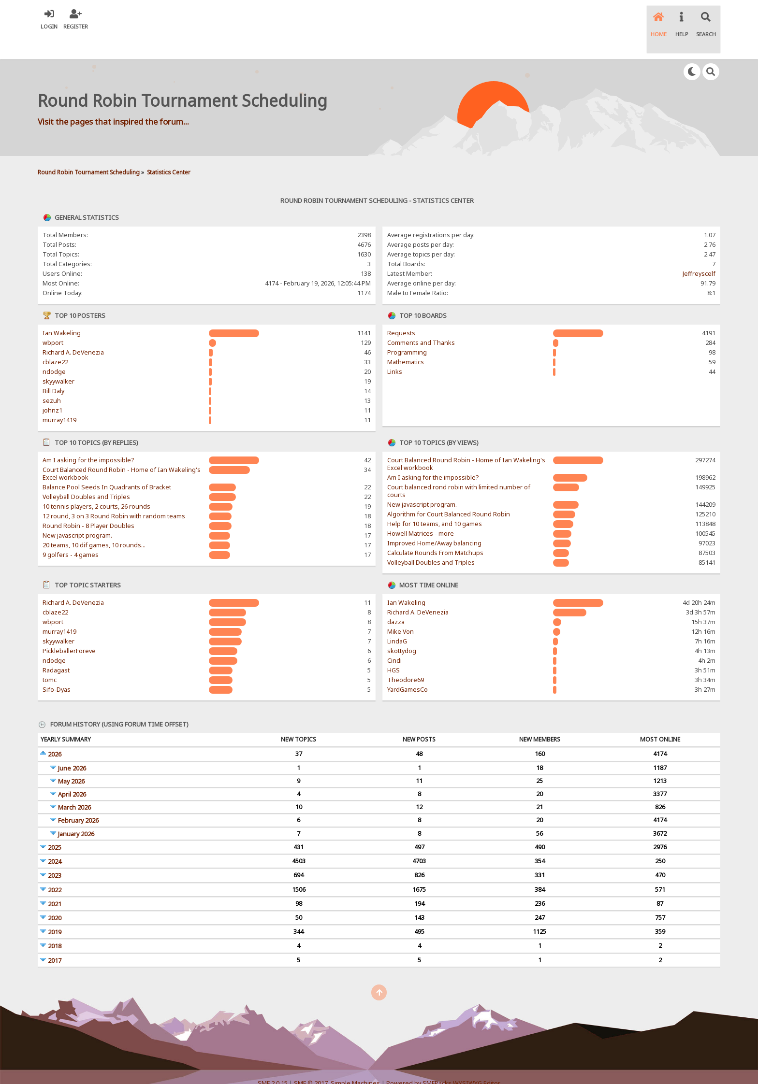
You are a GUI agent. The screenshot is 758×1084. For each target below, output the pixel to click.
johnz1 (52, 387)
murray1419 (59, 397)
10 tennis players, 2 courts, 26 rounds (96, 483)
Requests (401, 310)
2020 (54, 895)
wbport (53, 319)
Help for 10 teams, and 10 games (434, 501)
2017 (54, 937)
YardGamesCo (407, 666)
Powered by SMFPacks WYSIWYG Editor (443, 1059)
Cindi (394, 637)
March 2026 (74, 784)
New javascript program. (77, 512)
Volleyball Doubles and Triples (86, 474)
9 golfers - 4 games (71, 532)
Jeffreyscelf (699, 250)
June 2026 (72, 745)
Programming (407, 329)
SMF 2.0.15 (273, 1059)
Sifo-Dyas (57, 666)
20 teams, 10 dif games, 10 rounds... (94, 522)
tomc (50, 657)
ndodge (54, 348)
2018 (54, 923)
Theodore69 (405, 657)
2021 (54, 881)
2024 (54, 838)
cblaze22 (55, 339)
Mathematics (405, 339)
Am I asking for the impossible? (88, 437)
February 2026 (78, 797)
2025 (54, 824)
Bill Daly (53, 368)
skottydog (401, 628)
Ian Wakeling (62, 310)
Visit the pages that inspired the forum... (113, 97)
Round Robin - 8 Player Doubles (88, 503)
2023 (54, 852)
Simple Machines (355, 1059)
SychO (408, 1068)
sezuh (52, 377)
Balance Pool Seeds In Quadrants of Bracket (107, 464)
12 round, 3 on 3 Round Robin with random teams (114, 493)
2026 (54, 731)
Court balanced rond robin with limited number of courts (458, 468)
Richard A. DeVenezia (73, 329)
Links (394, 348)
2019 (54, 909)
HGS (393, 647)
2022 (54, 866)
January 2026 (76, 810)
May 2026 (71, 758)
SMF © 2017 (311, 1059)
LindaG (397, 618)
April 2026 (72, 771)
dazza (396, 599)
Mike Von (400, 608)
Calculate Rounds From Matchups (435, 530)
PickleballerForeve (69, 628)
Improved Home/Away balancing (434, 520)
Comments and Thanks (421, 319)
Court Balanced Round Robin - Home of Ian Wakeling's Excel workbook (122, 450)
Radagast (56, 647)
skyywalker (58, 358)
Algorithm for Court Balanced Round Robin (448, 491)
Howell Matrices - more (420, 510)
